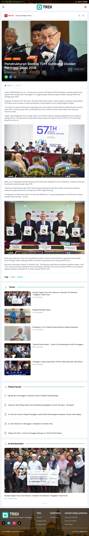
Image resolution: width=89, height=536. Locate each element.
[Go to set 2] (44, 503)
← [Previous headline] (79, 16)
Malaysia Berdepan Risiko (23, 16)
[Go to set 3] (46, 503)
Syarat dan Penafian (71, 517)
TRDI (8, 531)
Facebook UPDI (41, 521)
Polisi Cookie (69, 524)
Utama (8, 59)
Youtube (39, 517)
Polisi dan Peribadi (70, 521)
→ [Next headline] (83, 16)
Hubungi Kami (54, 517)
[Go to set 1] (42, 503)
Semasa (16, 59)
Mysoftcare (83, 531)
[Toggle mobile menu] (85, 7)
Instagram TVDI (41, 524)
